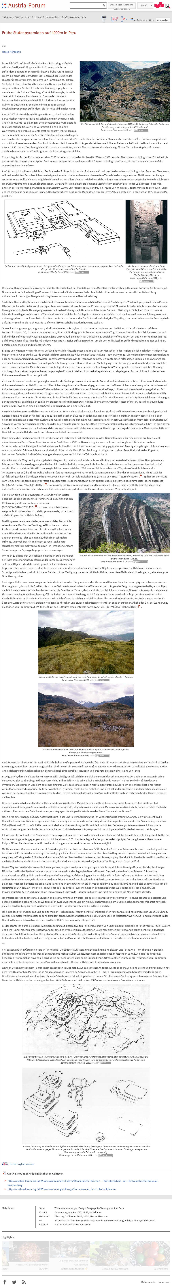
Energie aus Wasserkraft (115, 1268)
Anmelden (163, 20)
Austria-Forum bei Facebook (5, 1282)
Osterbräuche (161, 1268)
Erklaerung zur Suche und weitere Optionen (121, 6)
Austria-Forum (27, 5)
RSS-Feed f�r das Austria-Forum (24, 1282)
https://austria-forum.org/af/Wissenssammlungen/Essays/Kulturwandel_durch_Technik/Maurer (62, 1189)
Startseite (5, 5)
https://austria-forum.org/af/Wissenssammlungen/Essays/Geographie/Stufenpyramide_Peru (104, 1220)
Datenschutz (148, 1282)
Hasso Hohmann (11, 51)
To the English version (21, 1164)
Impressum (164, 1282)
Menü (144, 5)
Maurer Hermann (99, 1216)
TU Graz (162, 5)
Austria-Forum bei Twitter (14, 1282)
